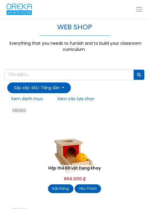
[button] (39, 87)
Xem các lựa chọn (75, 99)
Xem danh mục (27, 99)
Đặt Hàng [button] (60, 188)
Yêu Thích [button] (88, 188)
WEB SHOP (74, 27)
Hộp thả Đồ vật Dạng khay (74, 168)
